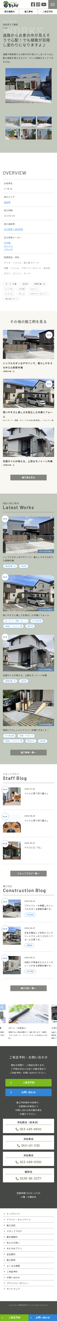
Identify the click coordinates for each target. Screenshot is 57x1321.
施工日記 (11, 1225)
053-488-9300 (30, 1162)
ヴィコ (22, 294)
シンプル (9, 289)
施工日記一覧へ (28, 988)
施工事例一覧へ (28, 752)
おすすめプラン (14, 1248)
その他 (7, 242)
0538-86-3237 (30, 1178)
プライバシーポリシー (18, 1283)
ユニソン (8, 245)
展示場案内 (9, 11)
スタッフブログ (14, 1231)
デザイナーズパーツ (39, 294)
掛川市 (30, 626)
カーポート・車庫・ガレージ (15, 420)
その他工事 (31, 420)
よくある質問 (13, 1265)
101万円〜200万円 (13, 229)
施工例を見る (28, 477)
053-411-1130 (30, 1145)
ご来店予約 (47, 11)
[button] (1, 1015)
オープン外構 (11, 284)
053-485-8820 (30, 1129)
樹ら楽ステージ (12, 299)
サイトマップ (13, 1288)
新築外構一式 (39, 284)
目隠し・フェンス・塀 (45, 420)
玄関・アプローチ (26, 736)
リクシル (8, 249)
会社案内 (11, 1254)
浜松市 (7, 202)
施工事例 (28, 11)
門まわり (31, 741)
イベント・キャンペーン (19, 1219)
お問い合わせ (28, 1092)
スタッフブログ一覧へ (28, 873)
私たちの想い (13, 1242)
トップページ (13, 1213)
